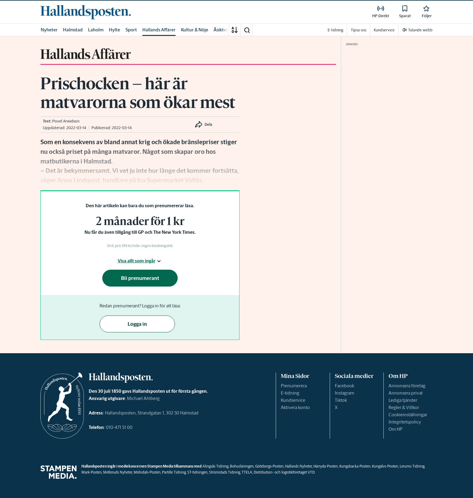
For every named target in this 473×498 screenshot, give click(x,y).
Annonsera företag (407, 386)
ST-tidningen (197, 472)
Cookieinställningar (408, 414)
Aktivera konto (295, 407)
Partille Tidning (174, 472)
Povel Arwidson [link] (65, 121)
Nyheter (49, 30)
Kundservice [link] (384, 30)
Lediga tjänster (403, 400)
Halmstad (73, 30)
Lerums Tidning (412, 466)
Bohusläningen (242, 466)
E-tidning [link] (335, 30)
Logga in (137, 324)
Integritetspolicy (405, 422)
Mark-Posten (91, 472)
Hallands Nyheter (298, 466)
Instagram (344, 393)
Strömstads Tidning (224, 472)
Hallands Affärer (159, 30)
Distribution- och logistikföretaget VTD (284, 472)
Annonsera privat (406, 393)
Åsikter (221, 30)
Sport (131, 30)
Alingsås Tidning (215, 466)
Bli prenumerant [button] (140, 278)
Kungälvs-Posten (385, 466)
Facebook (344, 386)
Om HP (395, 429)
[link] (85, 12)
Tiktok (341, 400)
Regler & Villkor (404, 407)
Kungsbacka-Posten (354, 466)
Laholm (95, 30)
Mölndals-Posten (147, 472)
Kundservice (293, 400)
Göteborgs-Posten (269, 466)
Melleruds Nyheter (117, 472)
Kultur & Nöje (194, 30)
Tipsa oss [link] (358, 30)
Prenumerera (294, 386)
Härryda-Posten (325, 466)
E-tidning (290, 393)
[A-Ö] (235, 30)
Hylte (114, 30)
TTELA (247, 472)
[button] (247, 30)
